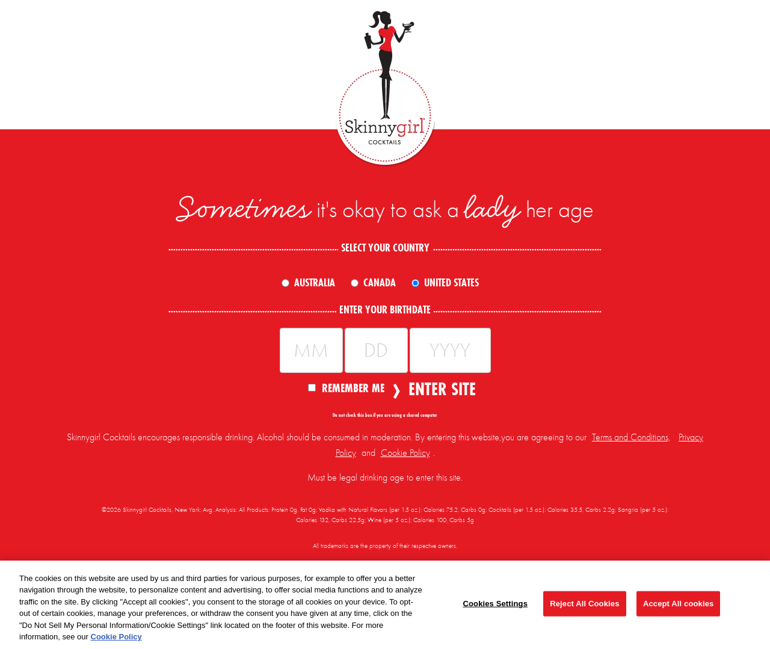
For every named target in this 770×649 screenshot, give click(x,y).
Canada (379, 283)
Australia (314, 283)
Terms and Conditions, (631, 437)
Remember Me (346, 387)
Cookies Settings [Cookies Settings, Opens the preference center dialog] (495, 603)
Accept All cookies (678, 603)
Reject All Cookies (584, 603)
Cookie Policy (405, 453)
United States (451, 283)
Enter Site (438, 389)
